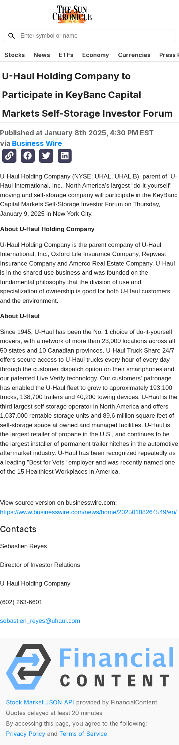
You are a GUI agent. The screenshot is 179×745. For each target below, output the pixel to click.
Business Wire (37, 143)
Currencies (134, 55)
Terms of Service (83, 733)
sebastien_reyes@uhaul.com (40, 620)
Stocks (14, 55)
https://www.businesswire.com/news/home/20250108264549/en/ (88, 512)
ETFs (66, 55)
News (42, 55)
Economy (95, 55)
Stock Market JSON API (40, 702)
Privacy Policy (25, 733)
